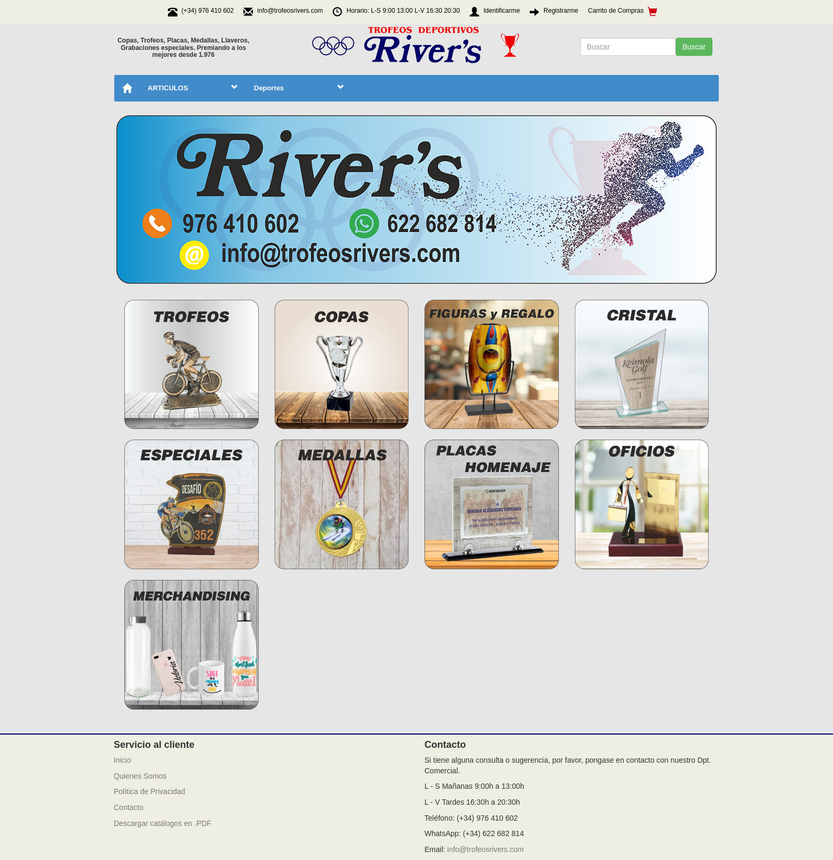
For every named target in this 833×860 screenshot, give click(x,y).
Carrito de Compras (623, 11)
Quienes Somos (140, 776)
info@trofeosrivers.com (485, 849)
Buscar (694, 47)
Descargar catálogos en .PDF (162, 823)
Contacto (128, 807)
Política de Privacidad (149, 791)
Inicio (122, 760)
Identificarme (501, 10)
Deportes (299, 87)
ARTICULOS (193, 87)
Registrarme (560, 10)
